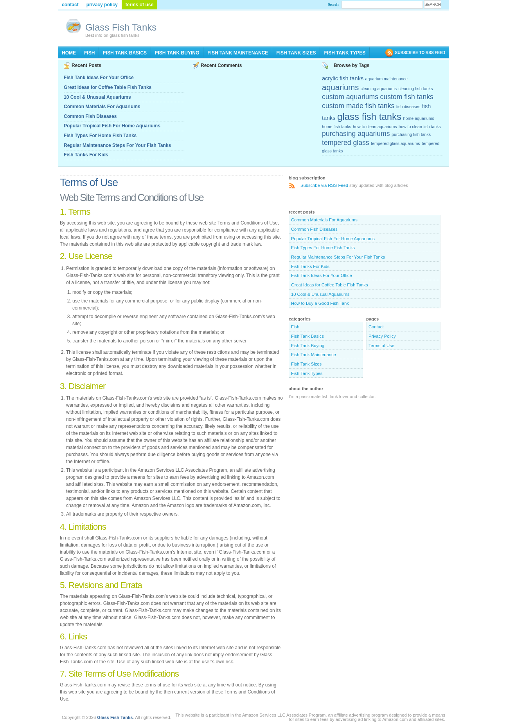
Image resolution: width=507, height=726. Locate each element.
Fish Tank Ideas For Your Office (99, 77)
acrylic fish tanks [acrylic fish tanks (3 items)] (342, 78)
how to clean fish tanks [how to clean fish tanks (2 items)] (420, 126)
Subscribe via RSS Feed (324, 185)
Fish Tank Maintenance (237, 53)
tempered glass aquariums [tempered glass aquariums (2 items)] (395, 143)
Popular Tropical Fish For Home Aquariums (112, 126)
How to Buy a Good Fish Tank (320, 303)
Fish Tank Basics (125, 53)
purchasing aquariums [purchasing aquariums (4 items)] (356, 134)
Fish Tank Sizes (296, 53)
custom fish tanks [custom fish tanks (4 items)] (406, 97)
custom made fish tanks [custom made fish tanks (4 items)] (358, 106)
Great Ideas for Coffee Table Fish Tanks (107, 87)
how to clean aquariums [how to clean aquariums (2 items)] (375, 126)
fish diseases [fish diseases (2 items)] (408, 106)
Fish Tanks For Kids (86, 155)
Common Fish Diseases (90, 116)
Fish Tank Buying (177, 53)
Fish (89, 53)
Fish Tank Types (344, 53)
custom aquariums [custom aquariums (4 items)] (350, 97)
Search (333, 4)
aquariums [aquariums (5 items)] (340, 87)
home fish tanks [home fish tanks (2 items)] (336, 126)
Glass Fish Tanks (120, 27)
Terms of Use (139, 4)
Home (69, 53)
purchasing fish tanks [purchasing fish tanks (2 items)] (411, 134)
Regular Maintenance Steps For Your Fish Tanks (117, 145)
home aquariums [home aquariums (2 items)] (418, 118)
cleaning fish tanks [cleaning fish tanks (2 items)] (416, 88)
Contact (70, 4)
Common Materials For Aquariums (102, 106)
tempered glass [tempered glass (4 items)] (345, 143)
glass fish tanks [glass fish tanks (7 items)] (369, 116)
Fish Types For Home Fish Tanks (100, 135)
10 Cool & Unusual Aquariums (97, 97)
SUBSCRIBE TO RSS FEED (420, 53)
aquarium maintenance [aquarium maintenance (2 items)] (386, 78)
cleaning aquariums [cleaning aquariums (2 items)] (379, 88)
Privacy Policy (102, 4)
